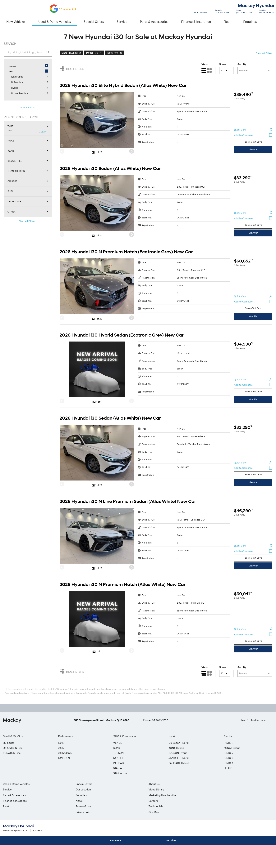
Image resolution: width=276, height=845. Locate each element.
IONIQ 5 (228, 753)
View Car (253, 149)
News (75, 801)
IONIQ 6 (228, 758)
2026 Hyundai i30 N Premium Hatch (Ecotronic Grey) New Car (126, 252)
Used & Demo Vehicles (54, 22)
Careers (214, 784)
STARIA (117, 768)
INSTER (228, 743)
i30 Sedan (9, 743)
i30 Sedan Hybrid (178, 743)
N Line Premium (20, 93)
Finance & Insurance (196, 22)
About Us (146, 784)
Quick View (253, 130)
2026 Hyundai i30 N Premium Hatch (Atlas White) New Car (123, 585)
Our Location (200, 12)
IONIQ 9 (228, 763)
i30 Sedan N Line (13, 748)
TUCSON (118, 753)
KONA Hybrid (176, 748)
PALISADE (119, 763)
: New (115, 53)
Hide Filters (72, 69)
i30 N (61, 748)
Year (28, 151)
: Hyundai (72, 53)
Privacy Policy (80, 812)
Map (243, 720)
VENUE (117, 743)
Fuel (28, 191)
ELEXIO (228, 768)
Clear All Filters (27, 221)
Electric (228, 736)
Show (222, 64)
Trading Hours (258, 720)
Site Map (215, 795)
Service (122, 22)
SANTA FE (119, 758)
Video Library (148, 790)
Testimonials (217, 790)
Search (267, 22)
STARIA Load (120, 773)
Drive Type (28, 201)
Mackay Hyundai (256, 6)
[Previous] (62, 151)
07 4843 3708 (266, 12)
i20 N (61, 743)
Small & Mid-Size (13, 736)
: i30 (94, 53)
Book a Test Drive (253, 142)
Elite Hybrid (17, 77)
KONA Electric (232, 748)
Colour (28, 181)
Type (28, 128)
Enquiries (250, 22)
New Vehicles (15, 22)
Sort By (241, 64)
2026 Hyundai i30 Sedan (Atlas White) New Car (110, 169)
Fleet (227, 22)
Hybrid (15, 88)
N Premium (17, 82)
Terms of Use (79, 806)
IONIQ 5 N (64, 758)
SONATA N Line (12, 753)
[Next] (131, 151)
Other (28, 212)
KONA (116, 748)
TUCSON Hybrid (177, 753)
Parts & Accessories (154, 22)
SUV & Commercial (124, 736)
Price (28, 141)
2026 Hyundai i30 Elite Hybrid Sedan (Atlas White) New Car (123, 85)
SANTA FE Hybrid (178, 758)
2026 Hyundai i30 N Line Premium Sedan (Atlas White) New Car (128, 502)
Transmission (28, 171)
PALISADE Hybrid (178, 763)
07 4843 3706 (221, 12)
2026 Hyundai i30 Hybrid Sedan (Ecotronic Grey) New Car (122, 335)
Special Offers (94, 22)
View (204, 64)
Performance (65, 736)
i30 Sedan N (65, 753)
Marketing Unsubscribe (154, 795)
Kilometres (28, 161)
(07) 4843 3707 (243, 12)
